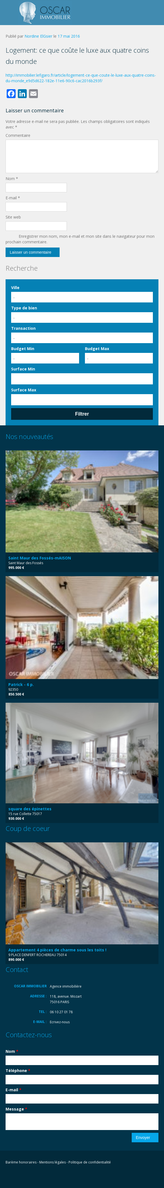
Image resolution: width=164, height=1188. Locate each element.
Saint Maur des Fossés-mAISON (39, 558)
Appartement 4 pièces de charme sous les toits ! (57, 949)
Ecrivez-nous (60, 1022)
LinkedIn (31, 1176)
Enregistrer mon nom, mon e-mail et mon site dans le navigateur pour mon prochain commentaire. (80, 239)
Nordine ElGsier (38, 36)
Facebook (7, 1176)
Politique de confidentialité (89, 1162)
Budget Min (22, 348)
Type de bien (24, 308)
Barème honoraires (21, 1162)
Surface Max (23, 389)
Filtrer (82, 414)
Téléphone (18, 1070)
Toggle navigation (10, 13)
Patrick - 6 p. (21, 684)
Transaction (23, 328)
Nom (12, 178)
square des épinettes (30, 808)
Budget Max (97, 348)
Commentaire (18, 135)
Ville (15, 287)
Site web (13, 217)
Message (16, 1109)
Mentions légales (52, 1162)
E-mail (13, 197)
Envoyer (143, 1137)
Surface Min (23, 369)
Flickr (18, 1176)
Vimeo (44, 1176)
